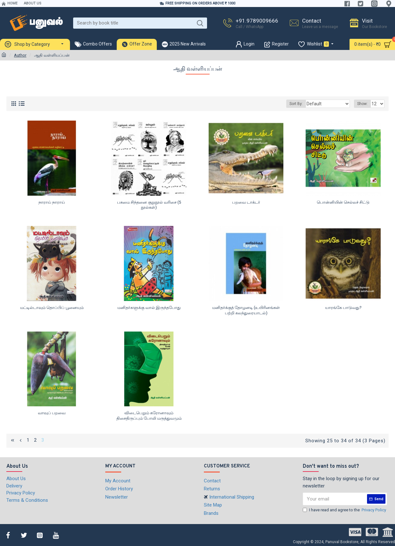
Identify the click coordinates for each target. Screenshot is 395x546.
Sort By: (303, 104)
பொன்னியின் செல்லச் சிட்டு (343, 202)
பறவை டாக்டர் (246, 202)
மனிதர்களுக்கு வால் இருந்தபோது (149, 307)
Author (20, 55)
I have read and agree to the (345, 510)
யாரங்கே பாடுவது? (343, 307)
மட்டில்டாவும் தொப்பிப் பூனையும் (52, 307)
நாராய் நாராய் (51, 202)
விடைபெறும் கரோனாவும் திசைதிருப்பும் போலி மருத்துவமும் (149, 415)
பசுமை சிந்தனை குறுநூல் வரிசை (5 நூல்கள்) (149, 205)
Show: (363, 104)
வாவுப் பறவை (52, 412)
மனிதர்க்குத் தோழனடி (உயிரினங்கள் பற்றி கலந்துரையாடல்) (246, 310)
